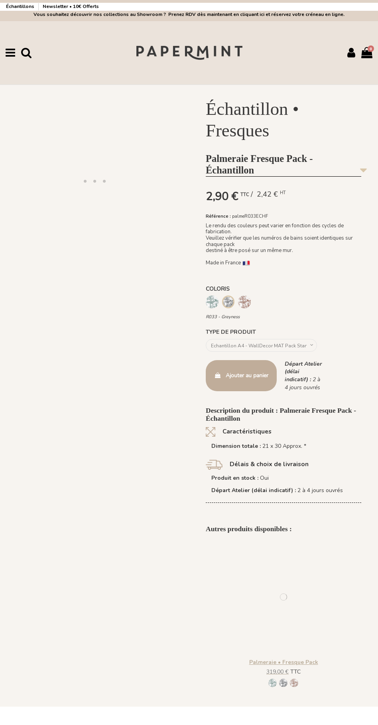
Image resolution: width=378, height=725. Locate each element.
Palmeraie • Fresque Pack (283, 664)
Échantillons (20, 6)
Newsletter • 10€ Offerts (71, 6)
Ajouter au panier (241, 377)
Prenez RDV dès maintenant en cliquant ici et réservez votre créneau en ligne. (255, 14)
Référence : (218, 216)
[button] (85, 181)
